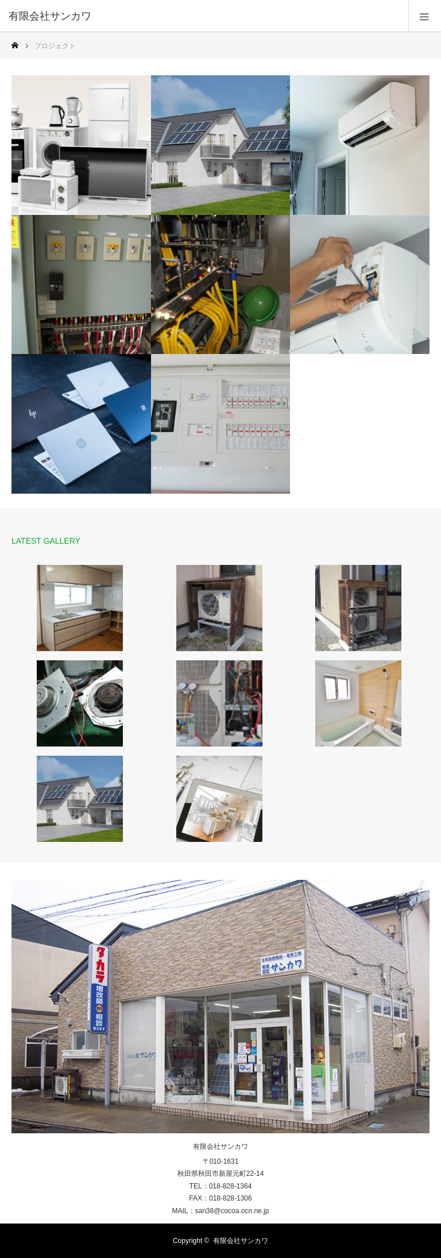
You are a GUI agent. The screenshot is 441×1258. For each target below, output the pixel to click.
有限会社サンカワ (50, 16)
